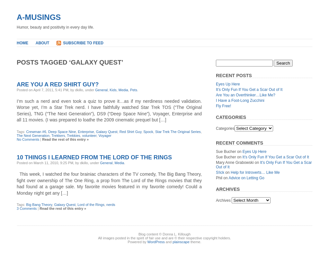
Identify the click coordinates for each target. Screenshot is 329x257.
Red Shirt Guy (130, 132)
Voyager (104, 135)
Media (123, 90)
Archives (223, 200)
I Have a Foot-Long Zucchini (240, 100)
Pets (133, 90)
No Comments (28, 139)
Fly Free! (223, 106)
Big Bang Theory (39, 205)
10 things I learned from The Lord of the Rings (94, 157)
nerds (110, 205)
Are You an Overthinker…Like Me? (245, 95)
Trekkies (73, 135)
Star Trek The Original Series (178, 132)
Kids (113, 90)
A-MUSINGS (39, 17)
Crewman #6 (36, 132)
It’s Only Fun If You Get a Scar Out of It (249, 89)
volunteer (89, 135)
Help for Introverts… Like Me (255, 172)
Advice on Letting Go (246, 178)
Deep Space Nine (62, 132)
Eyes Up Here (228, 84)
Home (22, 43)
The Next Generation (33, 135)
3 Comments (27, 208)
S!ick (220, 172)
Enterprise (86, 132)
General (101, 90)
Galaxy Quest (107, 132)
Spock (148, 132)
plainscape (181, 242)
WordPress (156, 242)
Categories (225, 128)
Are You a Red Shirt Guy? (58, 84)
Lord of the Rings (90, 205)
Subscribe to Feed (83, 43)
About (42, 43)
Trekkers (58, 135)
